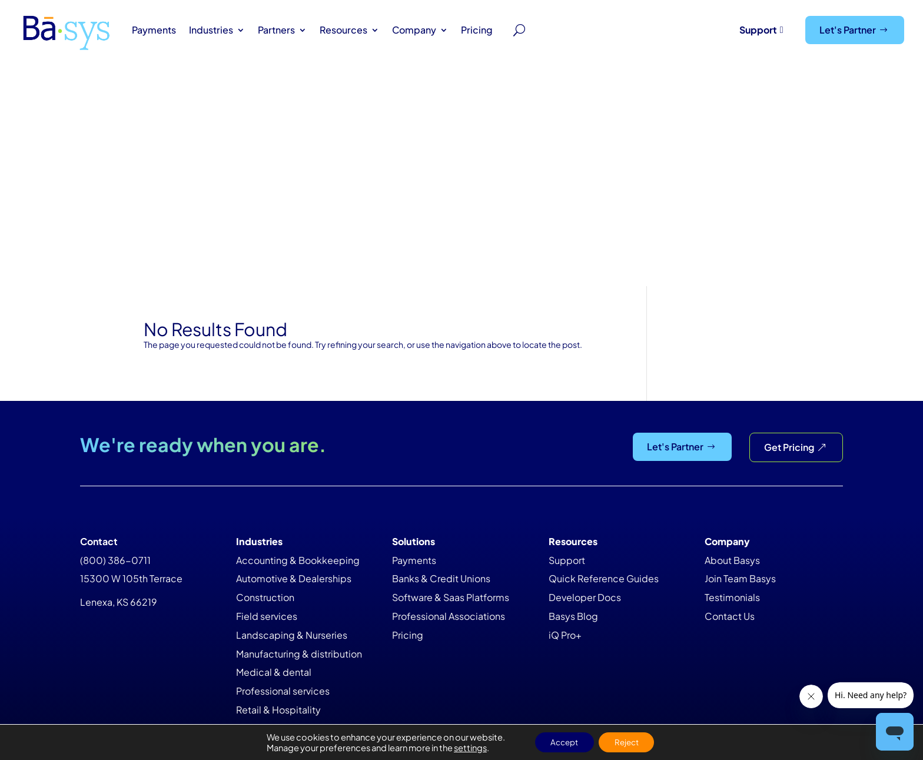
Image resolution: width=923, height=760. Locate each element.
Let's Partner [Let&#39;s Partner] (847, 30)
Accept (562, 741)
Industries (211, 30)
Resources (343, 30)
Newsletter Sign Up (771, 582)
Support (758, 30)
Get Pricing (789, 227)
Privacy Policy (604, 684)
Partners (276, 30)
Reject (629, 741)
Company (414, 30)
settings (465, 747)
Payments (154, 30)
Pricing (477, 30)
